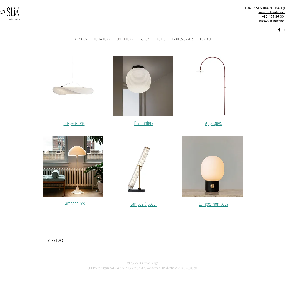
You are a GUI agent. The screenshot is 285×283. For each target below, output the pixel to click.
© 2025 (131, 263)
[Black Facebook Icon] (279, 29)
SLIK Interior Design (147, 263)
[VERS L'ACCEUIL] (59, 240)
